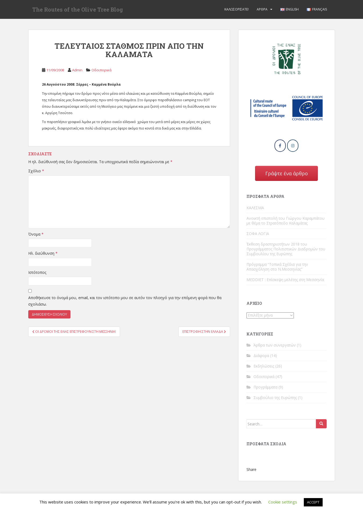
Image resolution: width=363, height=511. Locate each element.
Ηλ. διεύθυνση (43, 253)
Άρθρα (262, 9)
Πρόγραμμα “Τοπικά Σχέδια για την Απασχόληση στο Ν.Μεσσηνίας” (277, 267)
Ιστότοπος (37, 272)
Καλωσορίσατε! (236, 9)
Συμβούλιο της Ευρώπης (275, 397)
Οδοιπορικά (101, 70)
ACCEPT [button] (313, 502)
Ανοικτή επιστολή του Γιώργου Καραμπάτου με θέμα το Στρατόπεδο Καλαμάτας (285, 221)
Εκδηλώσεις (263, 366)
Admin (77, 70)
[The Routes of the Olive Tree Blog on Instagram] (292, 145)
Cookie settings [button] (282, 502)
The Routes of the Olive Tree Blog (77, 9)
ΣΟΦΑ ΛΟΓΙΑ (257, 233)
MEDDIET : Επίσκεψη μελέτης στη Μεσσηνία (285, 279)
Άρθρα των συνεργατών (274, 345)
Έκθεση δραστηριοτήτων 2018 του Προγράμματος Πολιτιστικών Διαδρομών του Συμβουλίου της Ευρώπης (285, 249)
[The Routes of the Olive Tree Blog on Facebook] (280, 145)
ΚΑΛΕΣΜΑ (255, 207)
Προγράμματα (265, 387)
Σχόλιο (36, 170)
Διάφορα (261, 355)
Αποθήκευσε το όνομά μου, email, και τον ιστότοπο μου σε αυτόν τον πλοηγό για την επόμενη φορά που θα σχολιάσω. (124, 301)
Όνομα (36, 234)
